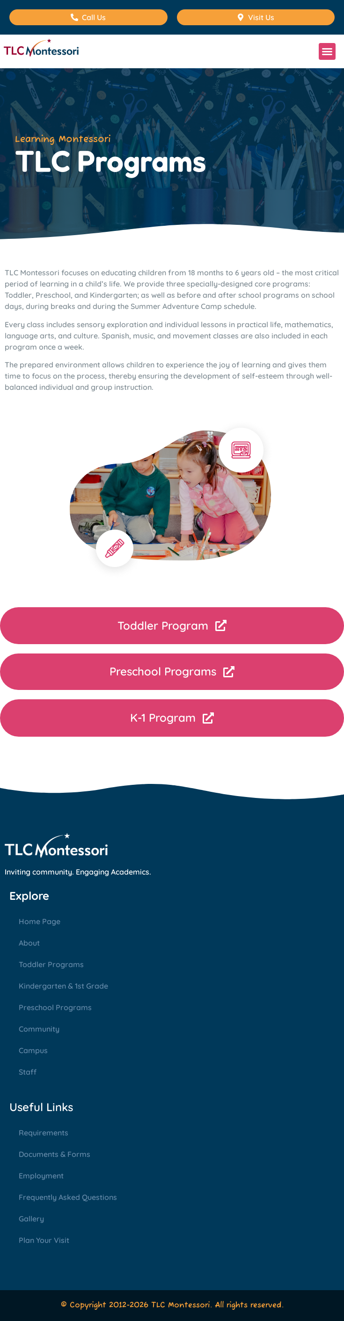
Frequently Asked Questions (68, 1197)
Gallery (31, 1218)
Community (39, 1029)
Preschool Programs (55, 1007)
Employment (41, 1175)
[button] (327, 51)
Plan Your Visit (44, 1240)
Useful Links (41, 1107)
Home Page (39, 921)
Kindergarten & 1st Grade (63, 986)
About (29, 943)
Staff (28, 1072)
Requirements (43, 1132)
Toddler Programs (51, 964)
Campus (33, 1050)
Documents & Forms (54, 1154)
